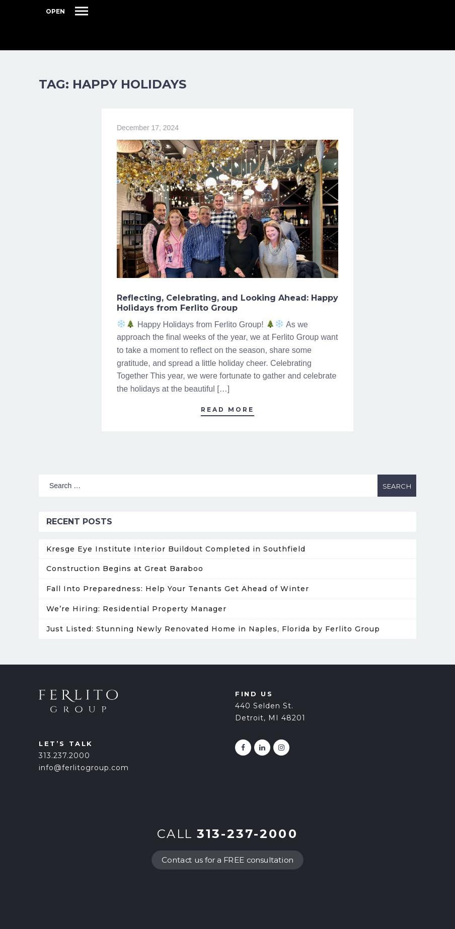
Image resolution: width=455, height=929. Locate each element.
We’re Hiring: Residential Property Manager (136, 608)
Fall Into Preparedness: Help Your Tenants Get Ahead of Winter (177, 588)
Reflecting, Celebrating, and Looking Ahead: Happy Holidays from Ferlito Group (227, 303)
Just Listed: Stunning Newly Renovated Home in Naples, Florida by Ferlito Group (213, 628)
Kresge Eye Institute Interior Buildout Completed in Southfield (176, 548)
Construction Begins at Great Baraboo (124, 568)
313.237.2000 (64, 755)
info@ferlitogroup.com (84, 767)
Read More (227, 409)
